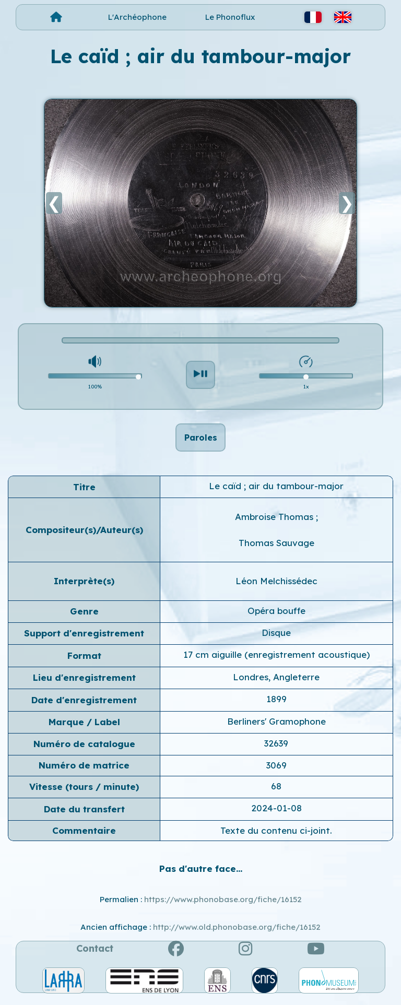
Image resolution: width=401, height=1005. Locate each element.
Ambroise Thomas (275, 522)
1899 (276, 704)
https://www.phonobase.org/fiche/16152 (223, 905)
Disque (276, 638)
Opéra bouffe (276, 616)
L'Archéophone (137, 17)
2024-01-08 (276, 813)
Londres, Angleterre (276, 682)
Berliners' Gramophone (276, 727)
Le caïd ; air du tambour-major (276, 491)
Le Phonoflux (230, 17)
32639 (276, 748)
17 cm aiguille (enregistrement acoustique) (276, 660)
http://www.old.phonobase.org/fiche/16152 (237, 933)
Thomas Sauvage (276, 548)
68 (276, 791)
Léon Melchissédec (276, 586)
